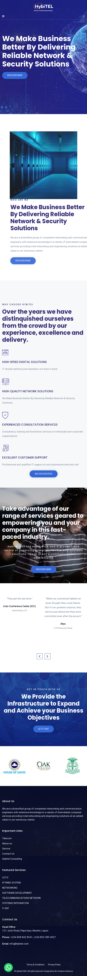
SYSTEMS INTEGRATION (15, 903)
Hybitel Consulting (12, 858)
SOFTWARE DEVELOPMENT (17, 892)
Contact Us (8, 853)
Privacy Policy (54, 964)
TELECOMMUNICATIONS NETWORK (21, 897)
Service (6, 848)
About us (7, 843)
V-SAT (5, 908)
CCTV (5, 877)
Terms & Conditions (35, 964)
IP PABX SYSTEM (11, 882)
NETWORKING (9, 887)
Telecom (7, 838)
